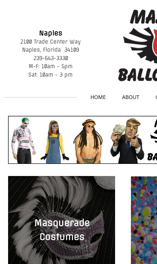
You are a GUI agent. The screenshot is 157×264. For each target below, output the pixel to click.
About (130, 97)
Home (98, 97)
